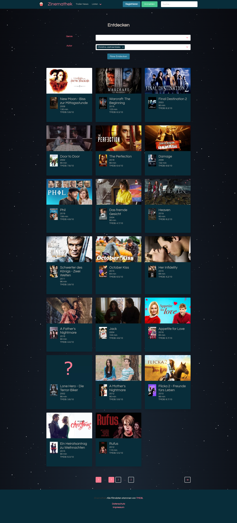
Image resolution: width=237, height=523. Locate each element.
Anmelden (149, 4)
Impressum (118, 507)
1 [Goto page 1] (98, 480)
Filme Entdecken (118, 56)
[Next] (187, 480)
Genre (69, 36)
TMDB (139, 498)
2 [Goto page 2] (131, 480)
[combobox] (143, 37)
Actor (69, 46)
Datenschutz (118, 504)
